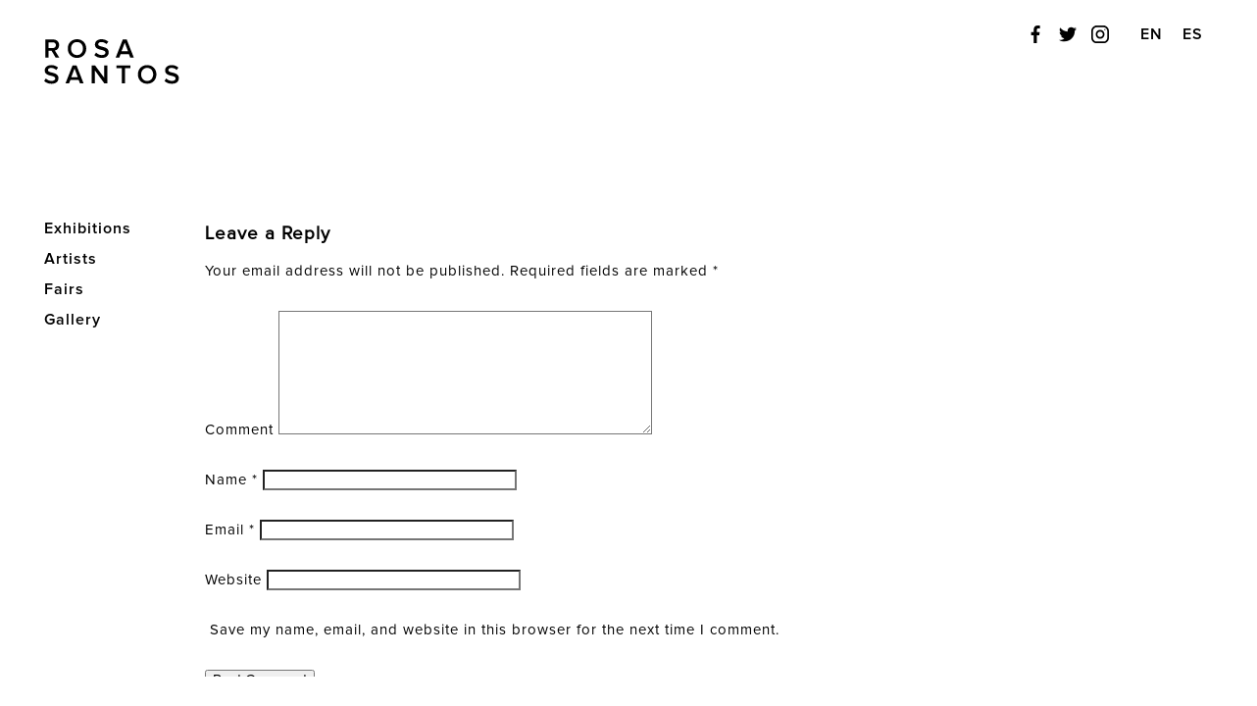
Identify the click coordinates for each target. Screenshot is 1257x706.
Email (230, 530)
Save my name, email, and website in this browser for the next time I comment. (494, 630)
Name (231, 480)
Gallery (72, 320)
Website (233, 580)
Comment (239, 430)
